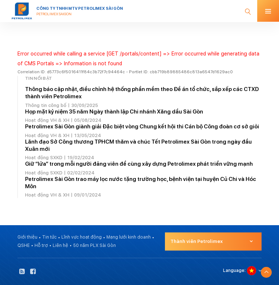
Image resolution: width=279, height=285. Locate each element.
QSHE (23, 245)
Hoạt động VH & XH (47, 120)
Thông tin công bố (45, 105)
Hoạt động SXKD (43, 157)
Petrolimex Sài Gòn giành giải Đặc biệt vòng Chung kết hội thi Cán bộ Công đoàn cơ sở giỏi (142, 126)
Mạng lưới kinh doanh (128, 237)
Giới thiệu (27, 237)
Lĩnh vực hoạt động (81, 237)
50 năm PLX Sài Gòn (94, 245)
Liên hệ (60, 245)
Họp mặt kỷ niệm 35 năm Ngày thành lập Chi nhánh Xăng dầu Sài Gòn (114, 111)
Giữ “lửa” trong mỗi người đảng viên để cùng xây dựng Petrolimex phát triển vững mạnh (139, 164)
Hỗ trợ (41, 245)
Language (233, 270)
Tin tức (49, 237)
